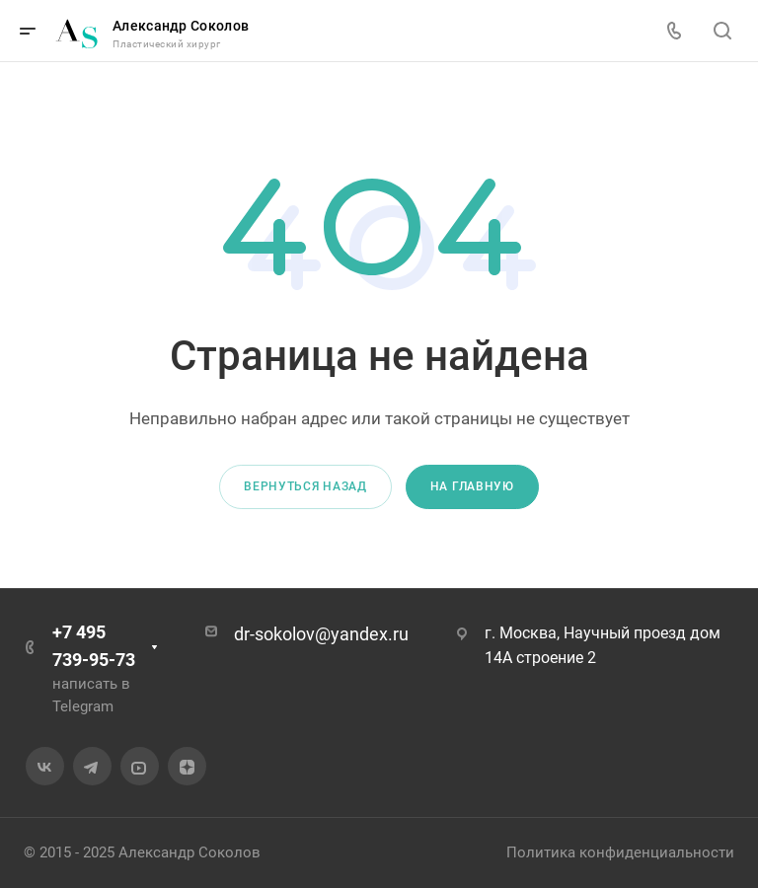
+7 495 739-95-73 (93, 646)
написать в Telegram (91, 695)
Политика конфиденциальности (620, 852)
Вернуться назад (305, 486)
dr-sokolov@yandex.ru (321, 634)
